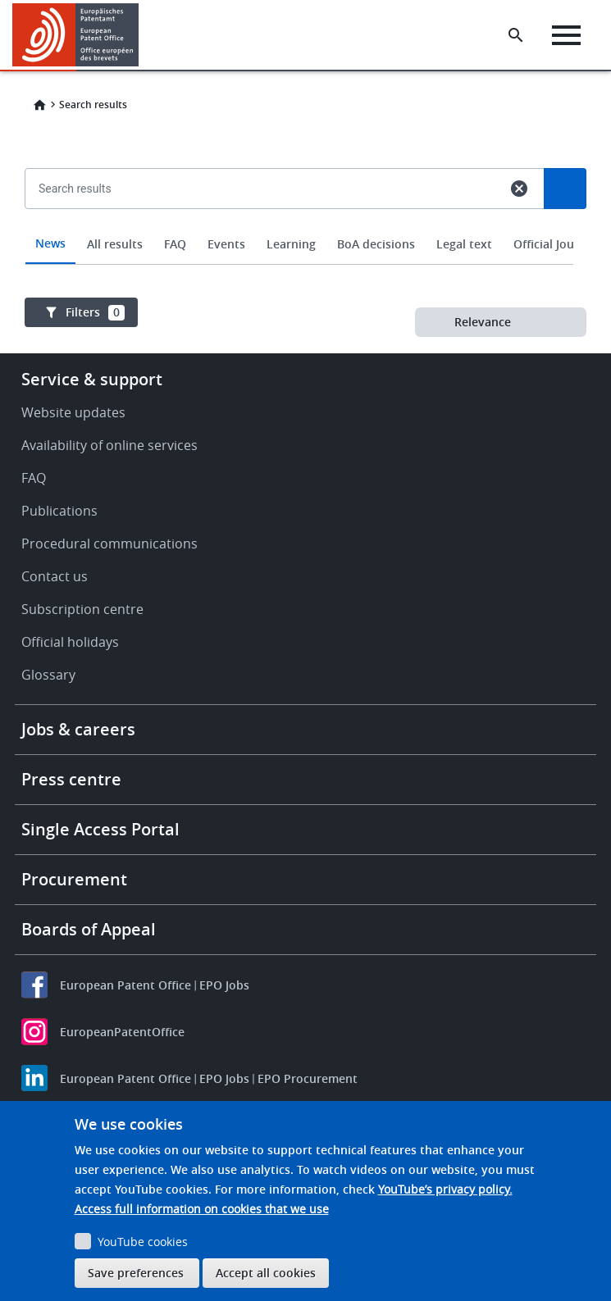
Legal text (464, 244)
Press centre (71, 779)
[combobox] (305, 226)
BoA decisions (376, 244)
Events (226, 244)
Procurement (74, 879)
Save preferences (136, 1273)
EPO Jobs (224, 985)
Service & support (91, 379)
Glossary (48, 675)
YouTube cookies (143, 1241)
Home (39, 105)
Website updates (73, 412)
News (50, 243)
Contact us (54, 576)
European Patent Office (125, 985)
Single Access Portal (100, 829)
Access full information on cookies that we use (202, 1209)
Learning (291, 244)
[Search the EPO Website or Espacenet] (516, 35)
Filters (95, 312)
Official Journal (554, 244)
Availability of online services (109, 445)
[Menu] (566, 35)
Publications (59, 511)
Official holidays (70, 642)
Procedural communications (109, 544)
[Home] (75, 34)
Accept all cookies (266, 1273)
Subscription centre (82, 609)
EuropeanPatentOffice (122, 1031)
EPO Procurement (308, 1078)
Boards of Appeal (88, 929)
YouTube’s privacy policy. (445, 1189)
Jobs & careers (78, 729)
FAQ (175, 244)
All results (115, 244)
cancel (519, 188)
